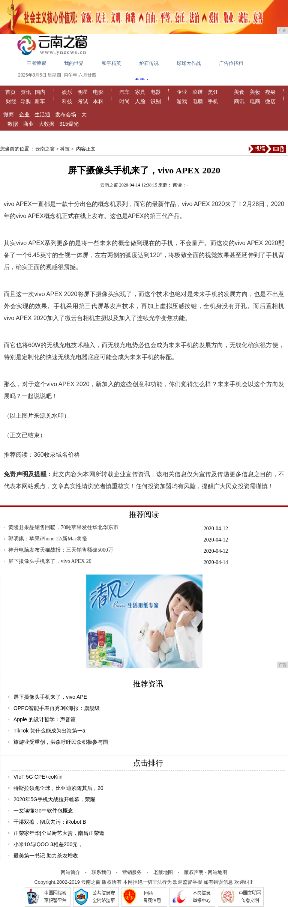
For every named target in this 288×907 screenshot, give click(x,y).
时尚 (124, 101)
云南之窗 (45, 149)
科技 (67, 101)
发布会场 (65, 114)
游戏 (182, 101)
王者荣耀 (36, 63)
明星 (83, 92)
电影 (98, 92)
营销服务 (132, 872)
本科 (98, 101)
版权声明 (194, 872)
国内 (40, 92)
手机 (213, 101)
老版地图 (163, 872)
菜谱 (197, 92)
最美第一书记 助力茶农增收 (46, 856)
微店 (270, 101)
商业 (28, 124)
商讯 (239, 101)
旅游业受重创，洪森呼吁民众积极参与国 (61, 742)
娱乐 (67, 92)
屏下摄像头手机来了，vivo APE (50, 697)
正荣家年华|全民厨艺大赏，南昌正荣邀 (59, 833)
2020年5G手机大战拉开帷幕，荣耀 (54, 799)
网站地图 (217, 872)
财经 (11, 101)
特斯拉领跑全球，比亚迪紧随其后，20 (59, 788)
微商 (8, 114)
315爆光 (68, 124)
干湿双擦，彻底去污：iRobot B (50, 822)
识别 (155, 101)
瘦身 (270, 92)
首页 (10, 92)
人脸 (140, 101)
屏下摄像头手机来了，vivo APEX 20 (50, 561)
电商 (255, 101)
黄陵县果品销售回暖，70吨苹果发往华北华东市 (63, 527)
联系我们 (101, 872)
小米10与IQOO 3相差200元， (48, 844)
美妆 (255, 92)
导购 (25, 101)
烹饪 (213, 92)
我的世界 (74, 63)
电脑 (197, 101)
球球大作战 (189, 63)
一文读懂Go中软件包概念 (43, 811)
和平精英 (111, 63)
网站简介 (70, 872)
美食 (239, 92)
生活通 (42, 114)
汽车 (124, 92)
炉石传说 (149, 63)
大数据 (46, 124)
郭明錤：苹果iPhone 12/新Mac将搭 (47, 538)
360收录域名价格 (57, 454)
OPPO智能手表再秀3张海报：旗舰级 (57, 708)
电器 (155, 92)
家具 (140, 92)
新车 (39, 101)
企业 (182, 92)
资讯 (26, 92)
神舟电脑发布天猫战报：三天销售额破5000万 (60, 550)
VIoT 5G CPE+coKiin (38, 777)
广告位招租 (231, 63)
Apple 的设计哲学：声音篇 (45, 719)
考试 (83, 101)
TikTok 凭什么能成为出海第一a (50, 731)
